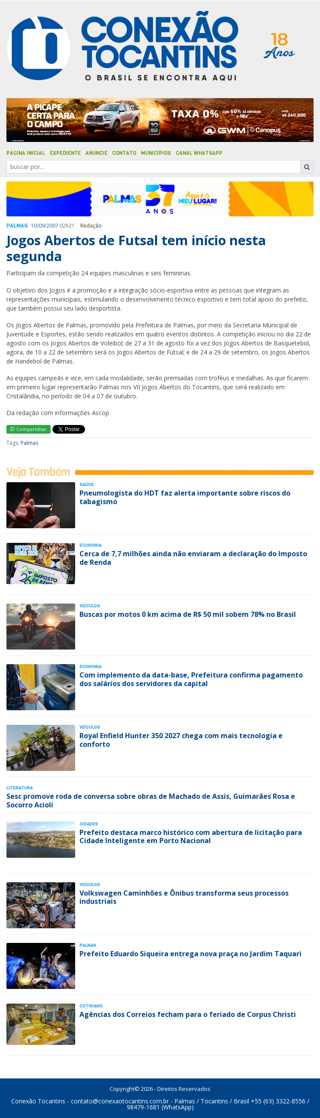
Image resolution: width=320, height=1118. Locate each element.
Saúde (86, 484)
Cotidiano (91, 1006)
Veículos (89, 606)
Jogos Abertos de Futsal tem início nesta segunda (136, 248)
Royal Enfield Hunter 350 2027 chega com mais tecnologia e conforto (181, 739)
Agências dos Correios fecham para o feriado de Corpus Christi (187, 1014)
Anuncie (96, 153)
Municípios (156, 153)
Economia (90, 545)
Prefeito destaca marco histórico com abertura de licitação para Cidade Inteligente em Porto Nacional (190, 836)
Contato (124, 153)
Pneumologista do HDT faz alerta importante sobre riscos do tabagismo (184, 497)
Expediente (65, 153)
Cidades (88, 824)
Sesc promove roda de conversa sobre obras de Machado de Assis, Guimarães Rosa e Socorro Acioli (150, 800)
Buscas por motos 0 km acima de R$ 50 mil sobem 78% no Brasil (187, 614)
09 (42, 225)
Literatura (19, 788)
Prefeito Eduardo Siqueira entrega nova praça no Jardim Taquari (190, 953)
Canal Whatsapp (199, 153)
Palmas (16, 225)
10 (34, 225)
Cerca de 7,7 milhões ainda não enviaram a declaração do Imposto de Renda (193, 558)
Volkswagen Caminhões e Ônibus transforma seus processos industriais (184, 897)
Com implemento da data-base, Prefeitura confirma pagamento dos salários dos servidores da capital (191, 679)
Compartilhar (28, 429)
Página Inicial (25, 153)
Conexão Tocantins (38, 1101)
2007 (52, 225)
